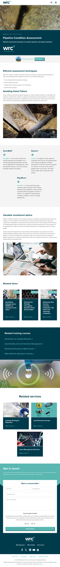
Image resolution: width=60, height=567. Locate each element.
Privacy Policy (24, 556)
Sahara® (33, 158)
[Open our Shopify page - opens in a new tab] (38, 550)
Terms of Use (15, 556)
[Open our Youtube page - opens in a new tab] (34, 550)
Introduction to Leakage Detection (18, 339)
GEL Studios (40, 564)
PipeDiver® (20, 185)
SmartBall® (6, 158)
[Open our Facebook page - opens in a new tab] (22, 550)
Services (5, 34)
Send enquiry (30, 529)
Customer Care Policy (43, 556)
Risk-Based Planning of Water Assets (19, 349)
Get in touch (38, 59)
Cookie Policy (33, 556)
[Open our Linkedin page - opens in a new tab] (30, 550)
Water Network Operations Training (18, 354)
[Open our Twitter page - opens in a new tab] (26, 550)
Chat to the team (28, 59)
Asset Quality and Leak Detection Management (23, 344)
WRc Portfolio (31, 545)
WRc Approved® (20, 545)
